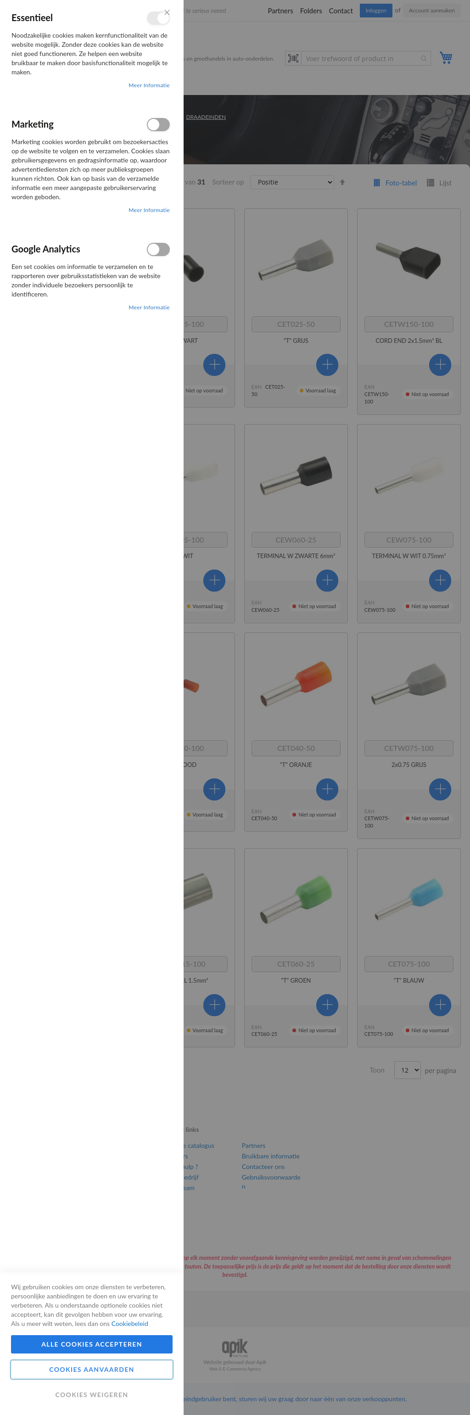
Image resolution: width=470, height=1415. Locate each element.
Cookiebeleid (130, 1323)
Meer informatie (149, 85)
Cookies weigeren (91, 1394)
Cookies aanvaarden (91, 1369)
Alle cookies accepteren (91, 1344)
